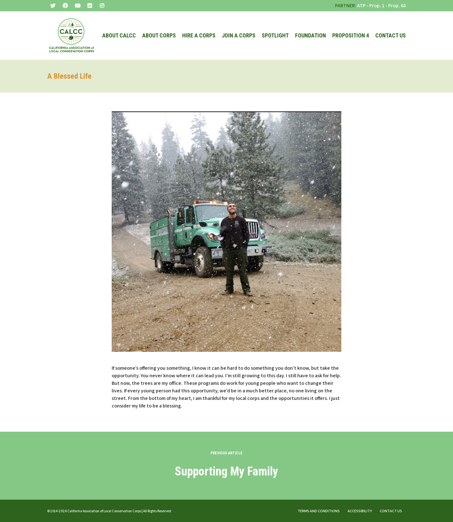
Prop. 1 (376, 5)
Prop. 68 (397, 5)
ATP (361, 5)
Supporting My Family (226, 471)
